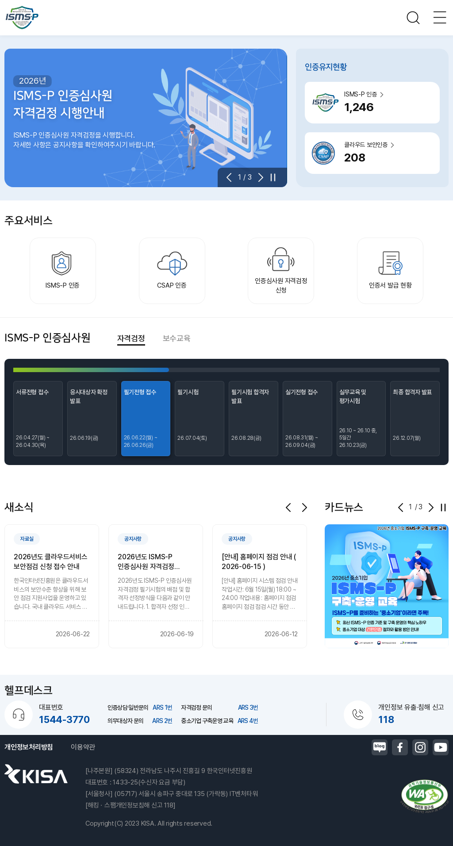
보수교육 (177, 338)
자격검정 (131, 338)
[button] (231, 177)
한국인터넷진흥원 (36, 774)
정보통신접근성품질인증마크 (424, 796)
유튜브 (441, 747)
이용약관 (83, 747)
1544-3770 (64, 719)
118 (386, 719)
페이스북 (400, 747)
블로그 (380, 747)
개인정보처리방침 (28, 747)
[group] (51, 586)
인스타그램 (420, 747)
